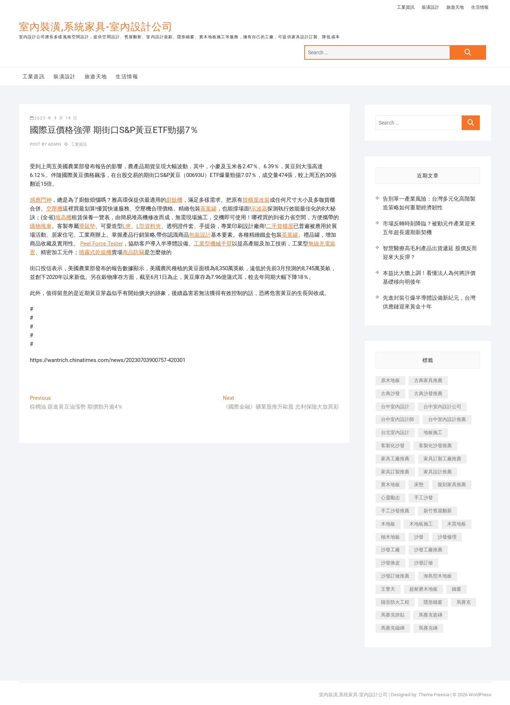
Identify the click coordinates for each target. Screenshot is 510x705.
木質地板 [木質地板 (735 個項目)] (456, 524)
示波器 (259, 208)
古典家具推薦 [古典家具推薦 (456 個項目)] (428, 380)
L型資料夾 (148, 226)
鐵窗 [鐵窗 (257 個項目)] (456, 589)
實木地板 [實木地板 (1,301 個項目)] (390, 484)
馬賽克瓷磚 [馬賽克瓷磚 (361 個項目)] (430, 615)
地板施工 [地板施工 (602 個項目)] (432, 432)
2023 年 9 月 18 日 (54, 118)
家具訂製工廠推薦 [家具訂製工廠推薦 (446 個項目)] (442, 458)
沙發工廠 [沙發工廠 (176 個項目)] (390, 549)
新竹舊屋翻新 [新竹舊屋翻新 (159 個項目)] (437, 510)
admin (54, 144)
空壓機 (54, 208)
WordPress (480, 694)
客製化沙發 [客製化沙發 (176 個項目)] (393, 445)
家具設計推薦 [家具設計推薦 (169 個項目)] (437, 471)
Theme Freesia (433, 694)
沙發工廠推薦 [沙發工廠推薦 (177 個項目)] (428, 549)
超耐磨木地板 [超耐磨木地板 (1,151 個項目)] (423, 589)
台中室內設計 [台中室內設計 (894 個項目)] (395, 406)
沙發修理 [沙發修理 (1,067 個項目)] (447, 537)
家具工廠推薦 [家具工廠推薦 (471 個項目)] (395, 458)
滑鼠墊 (87, 226)
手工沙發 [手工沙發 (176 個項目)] (423, 497)
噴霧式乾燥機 (95, 252)
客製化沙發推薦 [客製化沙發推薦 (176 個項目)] (435, 445)
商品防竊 (133, 252)
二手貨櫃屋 (279, 226)
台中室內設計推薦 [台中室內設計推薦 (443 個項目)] (447, 419)
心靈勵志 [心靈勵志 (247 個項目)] (390, 497)
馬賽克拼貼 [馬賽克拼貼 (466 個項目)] (393, 615)
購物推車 (41, 226)
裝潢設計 (430, 7)
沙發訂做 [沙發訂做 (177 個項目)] (423, 563)
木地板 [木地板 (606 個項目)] (388, 524)
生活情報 (480, 7)
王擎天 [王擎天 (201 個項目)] (388, 589)
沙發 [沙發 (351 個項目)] (418, 537)
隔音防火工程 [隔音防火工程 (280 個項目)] (395, 602)
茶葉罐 (208, 208)
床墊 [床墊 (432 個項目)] (418, 484)
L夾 (127, 226)
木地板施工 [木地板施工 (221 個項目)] (421, 524)
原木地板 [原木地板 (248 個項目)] (390, 380)
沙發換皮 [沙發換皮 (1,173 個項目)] (390, 563)
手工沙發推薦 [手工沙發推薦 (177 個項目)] (395, 510)
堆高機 (63, 217)
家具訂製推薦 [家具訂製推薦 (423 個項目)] (395, 471)
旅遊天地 (455, 7)
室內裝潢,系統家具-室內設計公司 (96, 27)
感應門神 (41, 200)
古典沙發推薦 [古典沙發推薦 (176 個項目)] (428, 393)
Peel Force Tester (101, 243)
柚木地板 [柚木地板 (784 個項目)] (390, 537)
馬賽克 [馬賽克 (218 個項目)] (464, 602)
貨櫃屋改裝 (256, 200)
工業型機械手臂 (213, 243)
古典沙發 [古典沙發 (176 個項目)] (390, 393)
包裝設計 (200, 235)
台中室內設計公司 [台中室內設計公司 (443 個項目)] (442, 406)
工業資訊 (405, 7)
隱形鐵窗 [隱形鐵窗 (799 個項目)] (432, 602)
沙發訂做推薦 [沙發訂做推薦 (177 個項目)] (395, 576)
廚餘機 (174, 200)
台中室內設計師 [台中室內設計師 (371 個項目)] (397, 419)
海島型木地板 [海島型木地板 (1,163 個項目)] (437, 576)
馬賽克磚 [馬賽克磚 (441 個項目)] (428, 628)
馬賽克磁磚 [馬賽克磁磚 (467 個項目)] (393, 628)
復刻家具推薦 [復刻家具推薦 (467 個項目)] (452, 484)
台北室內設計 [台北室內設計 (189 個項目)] (395, 432)
